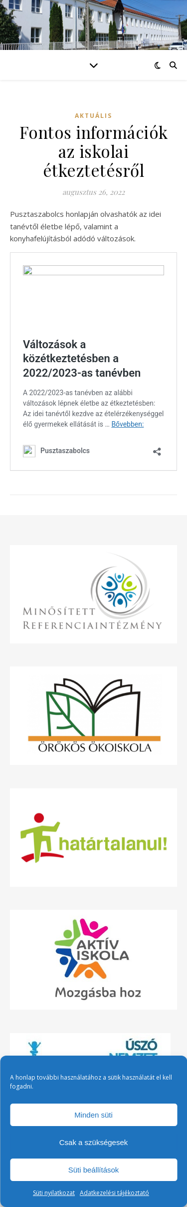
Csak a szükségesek (93, 1142)
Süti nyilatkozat (54, 1193)
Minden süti (93, 1115)
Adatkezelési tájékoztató (114, 1193)
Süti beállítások (93, 1170)
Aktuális (93, 115)
